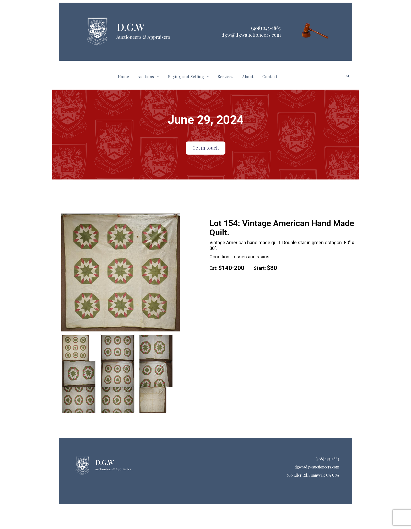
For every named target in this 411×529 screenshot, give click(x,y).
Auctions (148, 76)
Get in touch (205, 148)
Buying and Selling (188, 76)
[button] (148, 76)
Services (226, 76)
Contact (269, 76)
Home (123, 76)
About (248, 76)
